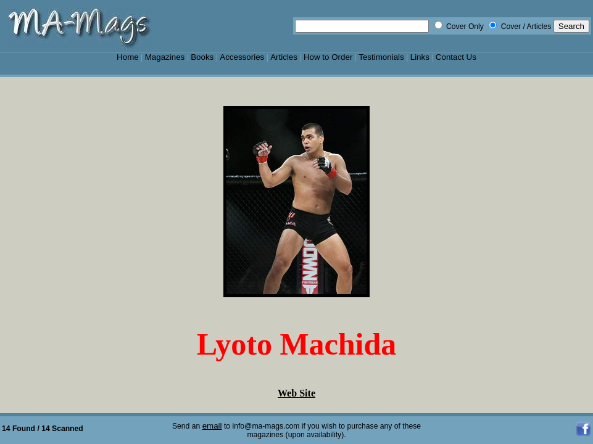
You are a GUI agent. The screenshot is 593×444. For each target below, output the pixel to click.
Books (202, 57)
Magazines (165, 57)
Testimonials (381, 57)
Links (419, 57)
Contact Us (456, 57)
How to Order (328, 57)
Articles (283, 57)
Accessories (242, 57)
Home (128, 57)
